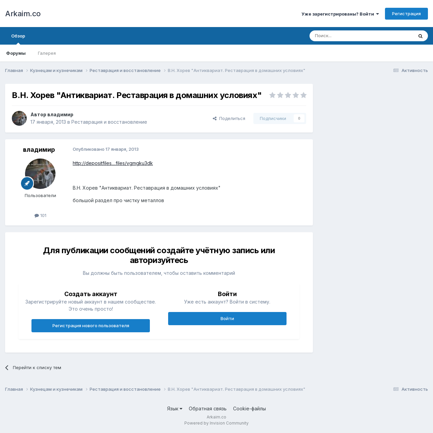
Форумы (16, 53)
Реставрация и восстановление (109, 122)
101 (40, 215)
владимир (60, 114)
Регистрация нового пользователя (90, 325)
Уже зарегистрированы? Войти (340, 14)
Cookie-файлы (249, 408)
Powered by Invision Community (216, 423)
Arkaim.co (23, 13)
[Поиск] (346, 35)
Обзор (18, 39)
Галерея (47, 53)
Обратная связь (208, 408)
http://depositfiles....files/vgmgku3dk (113, 163)
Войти (227, 318)
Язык (174, 408)
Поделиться (229, 118)
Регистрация (406, 13)
